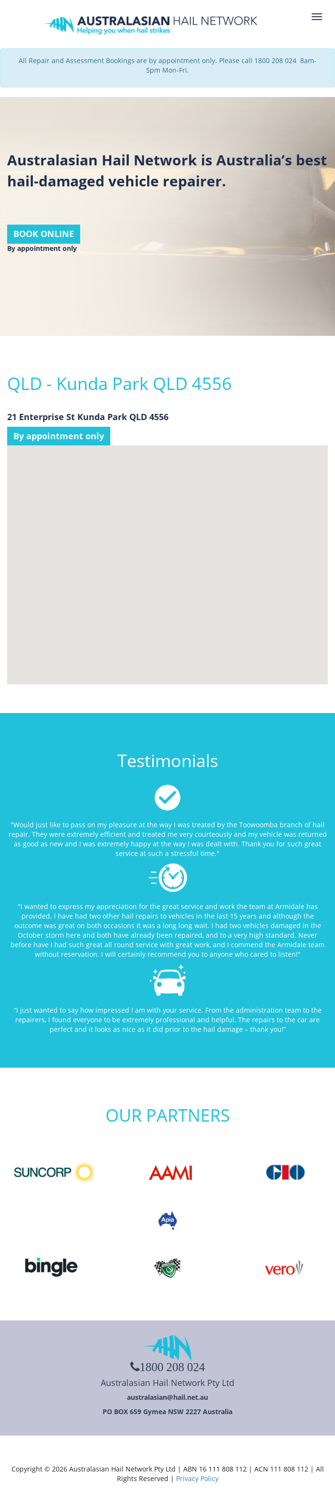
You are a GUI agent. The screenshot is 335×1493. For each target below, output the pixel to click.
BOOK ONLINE (43, 233)
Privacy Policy (197, 1478)
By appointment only (58, 436)
